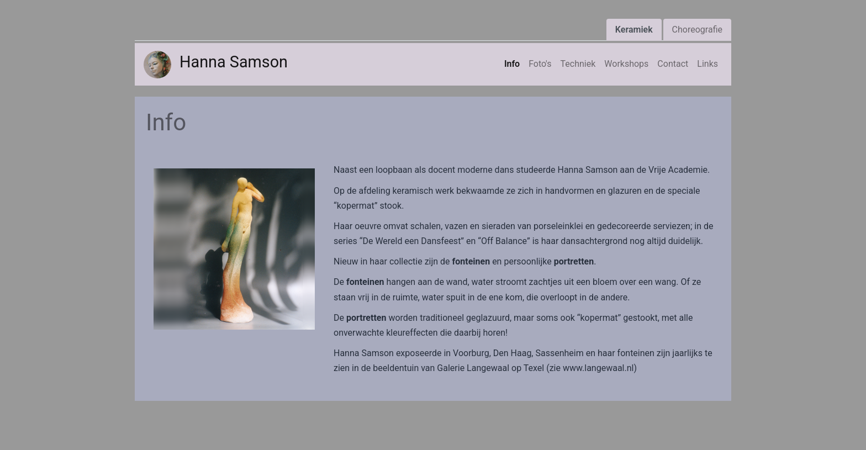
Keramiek (634, 29)
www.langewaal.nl (598, 368)
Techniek (578, 64)
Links (707, 64)
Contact (672, 64)
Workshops (626, 64)
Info (512, 64)
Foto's (540, 64)
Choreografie (697, 29)
